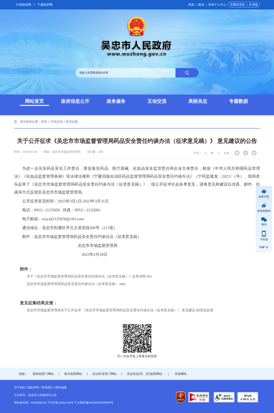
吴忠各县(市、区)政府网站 (144, 373)
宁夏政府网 (45, 4)
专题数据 (238, 101)
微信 (264, 224)
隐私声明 (33, 387)
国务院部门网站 (43, 373)
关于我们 (20, 387)
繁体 (201, 4)
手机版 (264, 239)
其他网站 (181, 373)
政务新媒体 (264, 210)
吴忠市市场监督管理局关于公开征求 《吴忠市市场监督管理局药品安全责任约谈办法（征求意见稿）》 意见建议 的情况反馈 (120, 310)
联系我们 (47, 387)
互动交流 (156, 101)
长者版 (253, 4)
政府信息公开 (75, 101)
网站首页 (34, 101)
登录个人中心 (217, 4)
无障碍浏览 (237, 4)
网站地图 (61, 387)
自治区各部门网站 (104, 373)
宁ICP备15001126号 (61, 402)
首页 (44, 121)
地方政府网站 (73, 373)
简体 (191, 4)
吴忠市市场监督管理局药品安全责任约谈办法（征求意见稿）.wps (76, 284)
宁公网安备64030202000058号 (93, 402)
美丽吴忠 (197, 101)
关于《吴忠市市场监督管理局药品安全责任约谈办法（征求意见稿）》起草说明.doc (89, 276)
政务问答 (264, 196)
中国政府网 (23, 4)
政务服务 (116, 101)
